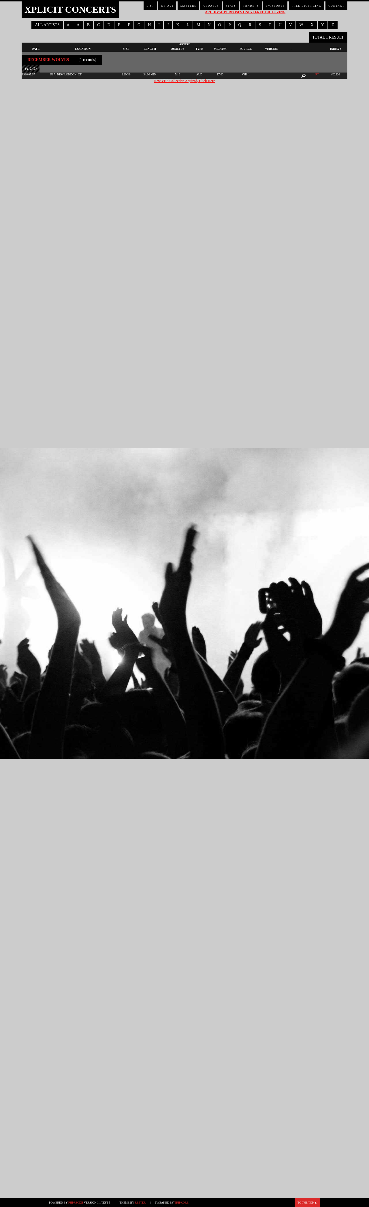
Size (126, 48)
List (150, 5)
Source (246, 48)
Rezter (140, 1202)
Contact (336, 5)
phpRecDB (75, 1202)
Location (83, 48)
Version (271, 48)
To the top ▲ (307, 1202)
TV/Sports (275, 5)
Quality (177, 48)
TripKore (181, 1202)
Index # (335, 48)
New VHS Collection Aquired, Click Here (184, 81)
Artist (184, 44)
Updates (211, 5)
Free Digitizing (306, 5)
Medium (220, 48)
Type (199, 48)
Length (150, 48)
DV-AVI (167, 5)
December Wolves (48, 60)
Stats (231, 5)
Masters (188, 5)
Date (35, 48)
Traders (251, 5)
